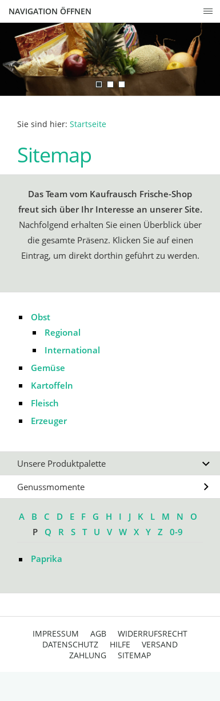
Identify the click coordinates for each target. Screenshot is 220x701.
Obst (40, 317)
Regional (63, 332)
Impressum (56, 633)
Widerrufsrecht (152, 633)
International (72, 350)
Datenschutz (70, 644)
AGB (98, 633)
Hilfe (120, 644)
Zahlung (87, 655)
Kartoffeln (52, 385)
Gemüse (48, 367)
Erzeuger (49, 420)
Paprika (46, 558)
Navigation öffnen (50, 11)
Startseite (88, 124)
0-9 (176, 531)
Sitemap (134, 655)
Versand (160, 644)
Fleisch (45, 403)
